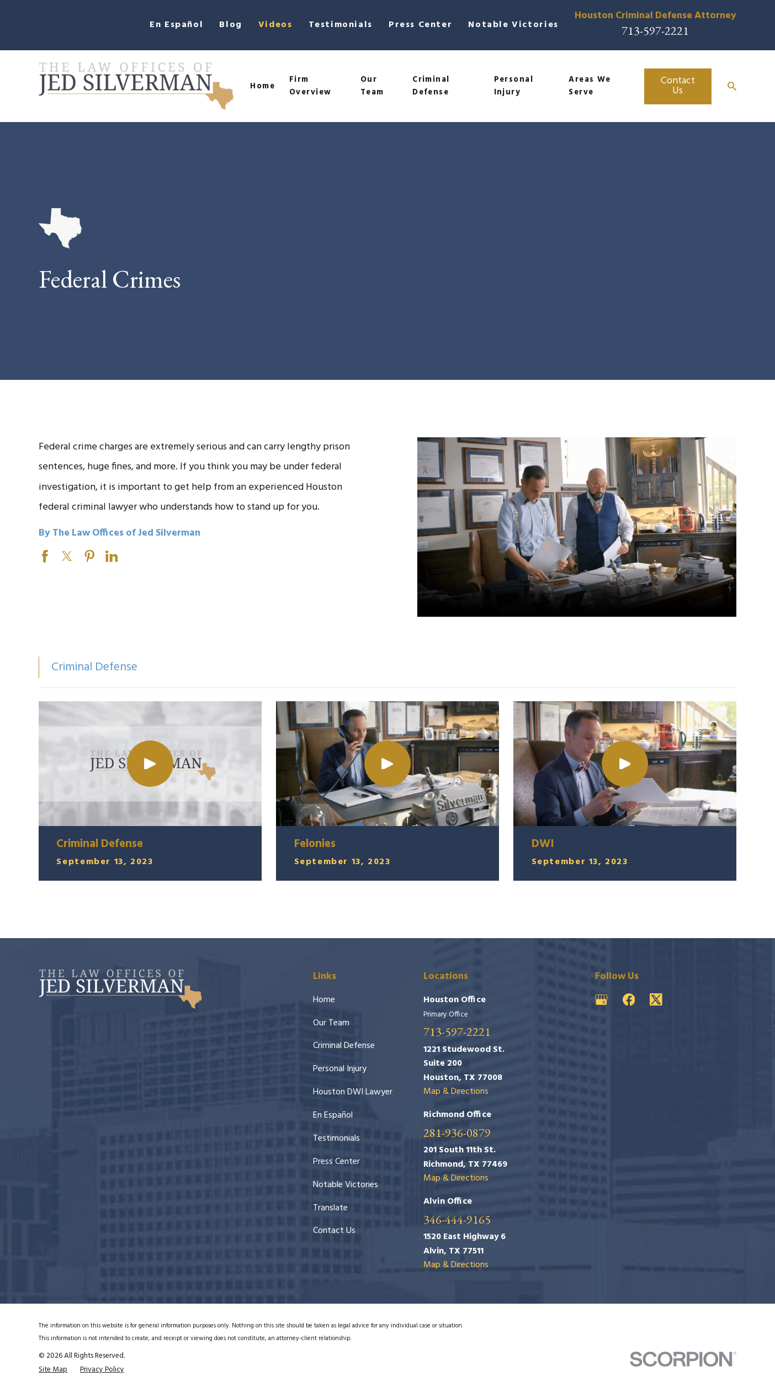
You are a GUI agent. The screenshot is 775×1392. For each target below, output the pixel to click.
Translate (330, 1208)
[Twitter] (656, 999)
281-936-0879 (457, 1133)
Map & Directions (456, 1091)
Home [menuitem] (262, 86)
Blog (230, 25)
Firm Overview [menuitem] (310, 86)
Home (324, 1000)
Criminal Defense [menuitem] (431, 86)
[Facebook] (629, 999)
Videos (275, 25)
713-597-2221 (655, 31)
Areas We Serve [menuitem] (590, 86)
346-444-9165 (457, 1220)
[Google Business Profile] (601, 999)
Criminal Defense (344, 1046)
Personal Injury (340, 1069)
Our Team (331, 1023)
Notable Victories (513, 25)
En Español (176, 25)
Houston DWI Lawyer (352, 1092)
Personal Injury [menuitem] (514, 86)
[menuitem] (53, 1370)
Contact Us (678, 86)
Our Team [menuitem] (372, 86)
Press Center (420, 25)
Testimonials (341, 25)
